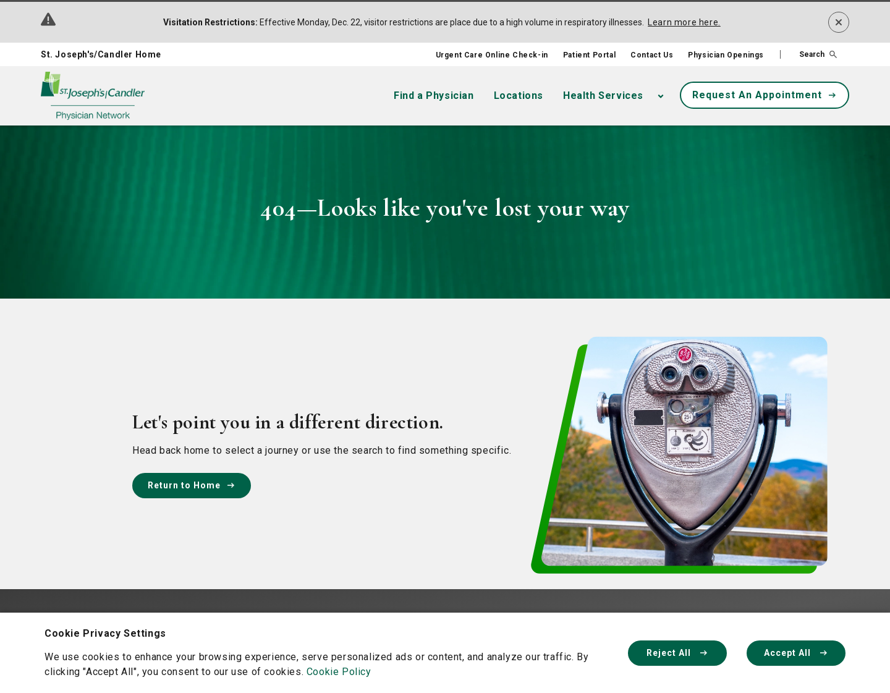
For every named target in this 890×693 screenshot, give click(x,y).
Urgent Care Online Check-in (492, 55)
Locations (518, 95)
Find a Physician (434, 95)
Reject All (677, 653)
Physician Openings (726, 55)
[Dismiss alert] (838, 22)
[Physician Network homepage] (93, 96)
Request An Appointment (764, 95)
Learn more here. (684, 22)
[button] (808, 54)
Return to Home (191, 485)
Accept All (796, 653)
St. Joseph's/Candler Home (101, 54)
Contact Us (651, 55)
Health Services (603, 95)
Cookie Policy (339, 672)
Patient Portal (589, 55)
